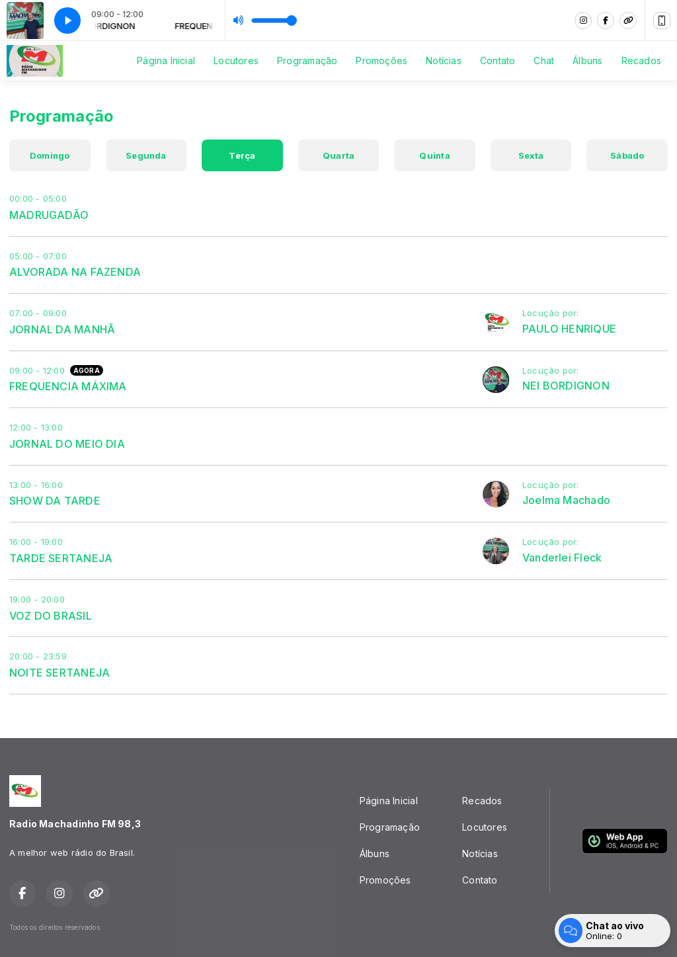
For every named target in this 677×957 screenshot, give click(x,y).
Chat (544, 60)
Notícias (443, 60)
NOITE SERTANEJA (59, 672)
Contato (497, 60)
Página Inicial (166, 60)
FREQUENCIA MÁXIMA (68, 386)
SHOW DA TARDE (54, 500)
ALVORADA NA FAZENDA (75, 271)
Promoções (381, 60)
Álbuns (587, 60)
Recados (641, 60)
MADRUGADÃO (49, 215)
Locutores (236, 60)
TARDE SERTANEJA (60, 558)
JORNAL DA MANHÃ (62, 329)
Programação (307, 60)
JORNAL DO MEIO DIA (67, 443)
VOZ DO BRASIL (50, 615)
